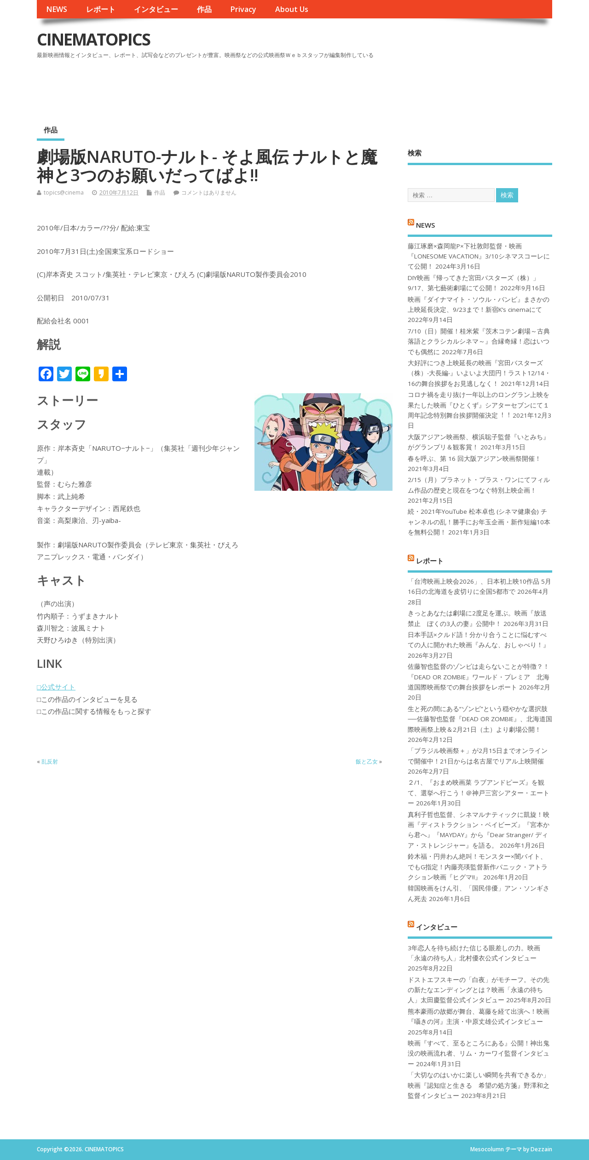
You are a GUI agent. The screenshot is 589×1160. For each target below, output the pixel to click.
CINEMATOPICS (93, 39)
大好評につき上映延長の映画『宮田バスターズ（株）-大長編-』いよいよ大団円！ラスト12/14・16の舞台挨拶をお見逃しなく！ (479, 373)
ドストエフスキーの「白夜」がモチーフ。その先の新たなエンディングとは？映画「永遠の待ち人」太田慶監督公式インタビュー (478, 990)
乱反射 (49, 761)
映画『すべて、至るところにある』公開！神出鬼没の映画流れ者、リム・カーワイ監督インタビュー (478, 1053)
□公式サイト (56, 686)
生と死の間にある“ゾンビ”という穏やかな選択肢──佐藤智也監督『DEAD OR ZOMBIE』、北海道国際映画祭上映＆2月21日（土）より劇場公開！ (480, 719)
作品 (204, 9)
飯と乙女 (367, 761)
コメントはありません (209, 192)
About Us (291, 9)
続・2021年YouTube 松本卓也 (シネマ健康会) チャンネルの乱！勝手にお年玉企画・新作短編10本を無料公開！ (479, 521)
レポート (100, 9)
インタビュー (156, 9)
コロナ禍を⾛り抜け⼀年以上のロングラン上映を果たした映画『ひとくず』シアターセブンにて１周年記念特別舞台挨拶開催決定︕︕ (478, 404)
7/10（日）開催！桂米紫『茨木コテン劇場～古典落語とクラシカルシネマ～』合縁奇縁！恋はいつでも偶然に (479, 341)
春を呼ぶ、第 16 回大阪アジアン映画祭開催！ (474, 458)
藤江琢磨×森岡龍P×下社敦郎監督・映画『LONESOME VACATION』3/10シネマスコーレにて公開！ (479, 256)
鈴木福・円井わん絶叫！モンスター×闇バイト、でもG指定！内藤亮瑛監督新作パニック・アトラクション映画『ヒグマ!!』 (478, 866)
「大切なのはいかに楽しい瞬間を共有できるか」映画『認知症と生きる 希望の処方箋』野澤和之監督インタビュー (478, 1085)
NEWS (56, 9)
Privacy (243, 9)
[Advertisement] (376, 87)
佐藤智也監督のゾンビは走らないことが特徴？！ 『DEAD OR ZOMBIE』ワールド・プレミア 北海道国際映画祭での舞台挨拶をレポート (478, 676)
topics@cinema (64, 192)
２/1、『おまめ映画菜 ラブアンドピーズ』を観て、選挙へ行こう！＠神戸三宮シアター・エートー (478, 792)
